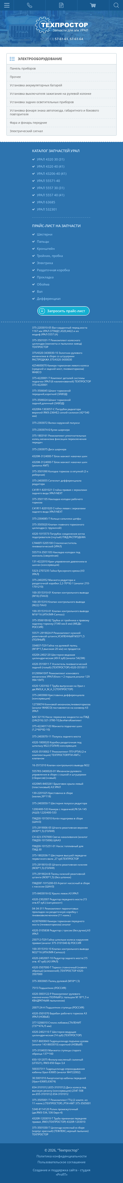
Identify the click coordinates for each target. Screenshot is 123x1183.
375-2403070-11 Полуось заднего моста (56, 736)
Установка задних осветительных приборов (42, 102)
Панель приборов (23, 68)
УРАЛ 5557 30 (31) (50, 188)
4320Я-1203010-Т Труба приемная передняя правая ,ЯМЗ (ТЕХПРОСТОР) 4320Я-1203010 (59, 1120)
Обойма (43, 284)
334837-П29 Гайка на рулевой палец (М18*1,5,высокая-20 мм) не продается (56, 647)
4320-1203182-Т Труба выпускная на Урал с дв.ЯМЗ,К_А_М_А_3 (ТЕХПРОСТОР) (58, 687)
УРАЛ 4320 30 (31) (50, 159)
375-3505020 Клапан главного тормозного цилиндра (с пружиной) (58, 526)
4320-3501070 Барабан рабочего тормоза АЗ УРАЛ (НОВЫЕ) (59, 1015)
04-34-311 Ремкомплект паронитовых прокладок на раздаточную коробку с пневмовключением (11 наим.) (55, 912)
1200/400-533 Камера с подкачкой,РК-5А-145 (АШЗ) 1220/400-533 (59, 811)
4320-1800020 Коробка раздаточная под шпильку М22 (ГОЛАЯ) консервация (56, 744)
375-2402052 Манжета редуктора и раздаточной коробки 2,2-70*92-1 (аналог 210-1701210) (61, 583)
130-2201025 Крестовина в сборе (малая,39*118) (52, 794)
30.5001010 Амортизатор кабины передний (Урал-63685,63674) (59, 1079)
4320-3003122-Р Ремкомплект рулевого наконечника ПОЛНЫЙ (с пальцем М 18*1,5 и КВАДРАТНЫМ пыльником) (60, 997)
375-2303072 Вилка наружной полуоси (56, 423)
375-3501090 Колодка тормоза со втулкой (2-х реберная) (60, 473)
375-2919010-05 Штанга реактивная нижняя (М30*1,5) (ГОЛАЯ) (59, 866)
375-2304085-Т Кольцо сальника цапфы (56, 518)
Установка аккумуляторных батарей (36, 85)
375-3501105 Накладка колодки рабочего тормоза (57, 500)
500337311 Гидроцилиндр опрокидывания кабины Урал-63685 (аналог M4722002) (58, 1070)
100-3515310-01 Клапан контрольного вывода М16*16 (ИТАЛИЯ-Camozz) (60, 612)
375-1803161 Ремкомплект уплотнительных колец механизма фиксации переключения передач (59, 439)
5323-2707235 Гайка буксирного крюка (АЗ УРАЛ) (58, 572)
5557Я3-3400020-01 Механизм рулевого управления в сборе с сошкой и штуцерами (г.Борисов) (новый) (59, 775)
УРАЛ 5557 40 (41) (50, 195)
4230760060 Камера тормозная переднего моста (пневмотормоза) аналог (58, 923)
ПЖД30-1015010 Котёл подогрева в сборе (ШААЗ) (57, 820)
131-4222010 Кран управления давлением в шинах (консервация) (59, 563)
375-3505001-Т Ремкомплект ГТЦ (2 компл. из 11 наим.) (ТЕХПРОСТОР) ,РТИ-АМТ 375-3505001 (61, 1101)
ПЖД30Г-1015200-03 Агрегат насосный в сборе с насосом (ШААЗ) (61, 885)
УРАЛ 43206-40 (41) (51, 173)
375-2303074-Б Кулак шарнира (51, 430)
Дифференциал (49, 298)
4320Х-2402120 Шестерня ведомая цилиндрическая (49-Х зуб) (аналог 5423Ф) (58, 656)
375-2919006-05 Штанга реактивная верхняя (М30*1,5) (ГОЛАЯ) (60, 829)
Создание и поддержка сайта (55, 1170)
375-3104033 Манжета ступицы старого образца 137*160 (56, 1052)
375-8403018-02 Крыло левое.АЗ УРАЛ (55, 893)
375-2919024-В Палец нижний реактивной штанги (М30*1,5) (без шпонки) (58, 875)
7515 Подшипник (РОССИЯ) (49, 988)
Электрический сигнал (26, 131)
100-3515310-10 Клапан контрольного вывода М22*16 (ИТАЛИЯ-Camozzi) (60, 950)
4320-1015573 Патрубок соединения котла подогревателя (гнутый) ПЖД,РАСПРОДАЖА (59, 535)
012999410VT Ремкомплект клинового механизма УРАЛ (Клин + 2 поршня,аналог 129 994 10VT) (61, 677)
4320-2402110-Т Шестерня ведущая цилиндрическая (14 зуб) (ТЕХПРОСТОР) (57, 1033)
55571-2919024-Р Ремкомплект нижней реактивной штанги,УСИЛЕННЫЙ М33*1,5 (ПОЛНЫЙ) (58, 636)
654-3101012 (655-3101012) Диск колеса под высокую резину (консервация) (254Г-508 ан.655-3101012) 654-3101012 (59, 1091)
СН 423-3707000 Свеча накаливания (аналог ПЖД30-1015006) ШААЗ (60, 838)
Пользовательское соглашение (61, 1162)
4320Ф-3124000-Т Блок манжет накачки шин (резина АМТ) (59, 464)
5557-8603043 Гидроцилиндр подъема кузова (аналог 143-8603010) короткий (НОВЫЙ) (60, 1043)
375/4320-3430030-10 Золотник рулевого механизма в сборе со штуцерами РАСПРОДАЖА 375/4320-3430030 (57, 356)
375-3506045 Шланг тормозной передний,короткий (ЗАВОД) (51, 392)
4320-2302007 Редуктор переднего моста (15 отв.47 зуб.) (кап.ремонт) (59, 901)
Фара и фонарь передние (28, 123)
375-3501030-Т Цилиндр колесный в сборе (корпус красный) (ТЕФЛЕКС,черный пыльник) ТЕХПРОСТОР (60, 1131)
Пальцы (43, 241)
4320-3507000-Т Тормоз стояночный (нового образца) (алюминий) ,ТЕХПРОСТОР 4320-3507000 (59, 971)
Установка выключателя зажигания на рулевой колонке (50, 94)
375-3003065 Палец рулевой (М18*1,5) (56, 981)
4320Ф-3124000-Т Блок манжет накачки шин (59, 456)
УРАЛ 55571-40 (48, 181)
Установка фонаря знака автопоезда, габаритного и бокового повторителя (54, 112)
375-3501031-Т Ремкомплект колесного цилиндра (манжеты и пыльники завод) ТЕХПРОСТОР (57, 344)
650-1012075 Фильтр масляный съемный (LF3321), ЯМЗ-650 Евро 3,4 (57, 1061)
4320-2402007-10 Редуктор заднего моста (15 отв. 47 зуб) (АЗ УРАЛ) (60, 960)
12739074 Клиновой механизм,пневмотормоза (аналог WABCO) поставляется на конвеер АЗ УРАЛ (61, 708)
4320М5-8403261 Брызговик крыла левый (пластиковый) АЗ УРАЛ (57, 785)
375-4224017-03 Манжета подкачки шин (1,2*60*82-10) (57, 728)
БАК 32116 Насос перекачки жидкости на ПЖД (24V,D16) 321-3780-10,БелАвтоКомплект (60, 718)
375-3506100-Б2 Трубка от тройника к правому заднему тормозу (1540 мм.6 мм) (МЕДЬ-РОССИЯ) (60, 624)
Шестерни (44, 234)
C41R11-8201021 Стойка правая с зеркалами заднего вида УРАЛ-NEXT (59, 491)
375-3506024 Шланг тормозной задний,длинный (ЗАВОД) (51, 401)
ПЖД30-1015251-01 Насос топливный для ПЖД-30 (57, 848)
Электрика (45, 263)
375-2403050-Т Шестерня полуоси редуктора (59, 803)
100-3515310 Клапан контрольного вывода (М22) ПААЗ (58, 603)
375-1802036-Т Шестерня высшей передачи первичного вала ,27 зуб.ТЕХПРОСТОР (59, 857)
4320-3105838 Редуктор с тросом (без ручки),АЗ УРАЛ (61, 932)
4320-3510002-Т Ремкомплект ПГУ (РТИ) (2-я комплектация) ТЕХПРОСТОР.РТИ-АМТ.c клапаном (59, 755)
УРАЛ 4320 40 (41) (50, 166)
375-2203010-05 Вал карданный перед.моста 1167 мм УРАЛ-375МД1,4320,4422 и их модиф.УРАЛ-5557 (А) (59, 331)
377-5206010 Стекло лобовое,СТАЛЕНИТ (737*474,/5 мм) (56, 1024)
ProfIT (61, 1174)
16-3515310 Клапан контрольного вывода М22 (60, 765)
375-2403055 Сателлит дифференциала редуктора (56, 482)
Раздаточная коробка (53, 270)
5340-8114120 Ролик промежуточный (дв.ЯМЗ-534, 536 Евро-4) (55, 1111)
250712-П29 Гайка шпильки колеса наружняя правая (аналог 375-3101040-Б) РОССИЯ (60, 941)
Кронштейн (46, 248)
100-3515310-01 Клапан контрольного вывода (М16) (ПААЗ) (60, 594)
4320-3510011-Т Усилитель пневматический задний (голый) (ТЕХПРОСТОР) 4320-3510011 (59, 665)
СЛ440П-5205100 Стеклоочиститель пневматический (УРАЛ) (54, 544)
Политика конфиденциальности (62, 1156)
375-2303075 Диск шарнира (49, 449)
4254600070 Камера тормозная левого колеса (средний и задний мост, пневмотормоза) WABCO (60, 369)
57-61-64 (76, 39)
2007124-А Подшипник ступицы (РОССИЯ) (58, 1007)
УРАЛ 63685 (46, 202)
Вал (40, 291)
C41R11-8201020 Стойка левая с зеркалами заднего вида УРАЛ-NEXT (59, 510)
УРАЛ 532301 (47, 209)
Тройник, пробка (50, 256)
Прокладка (45, 277)
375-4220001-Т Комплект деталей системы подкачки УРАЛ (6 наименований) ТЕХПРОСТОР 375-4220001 (61, 381)
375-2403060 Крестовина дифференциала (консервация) (58, 696)
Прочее (15, 77)
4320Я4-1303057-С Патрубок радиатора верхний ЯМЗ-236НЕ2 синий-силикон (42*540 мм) (60, 413)
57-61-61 (61, 39)
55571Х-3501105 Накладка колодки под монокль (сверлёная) (56, 554)
